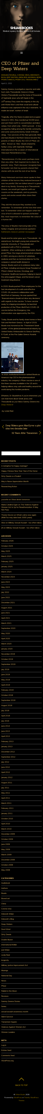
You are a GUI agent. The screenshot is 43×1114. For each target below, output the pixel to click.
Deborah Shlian (7, 914)
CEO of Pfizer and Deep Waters (20, 65)
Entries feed (6, 1050)
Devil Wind (5, 929)
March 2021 (6, 623)
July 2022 (5, 592)
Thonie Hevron (7, 515)
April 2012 (5, 772)
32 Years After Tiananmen (19, 433)
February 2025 (7, 561)
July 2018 (5, 710)
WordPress (18, 1097)
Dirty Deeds (6, 934)
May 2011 (5, 793)
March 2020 (6, 643)
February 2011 (7, 808)
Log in (3, 1045)
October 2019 (7, 659)
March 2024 (6, 571)
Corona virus (23, 75)
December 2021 (8, 602)
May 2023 (5, 587)
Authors (4, 888)
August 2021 (6, 607)
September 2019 (8, 664)
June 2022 (5, 597)
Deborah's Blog (7, 919)
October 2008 (7, 865)
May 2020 (5, 633)
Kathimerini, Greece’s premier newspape (17, 232)
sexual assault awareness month (14, 1011)
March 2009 (6, 854)
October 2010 (7, 818)
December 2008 (8, 859)
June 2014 (5, 726)
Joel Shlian (5, 950)
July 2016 (5, 721)
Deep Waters (12, 77)
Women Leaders (8, 1032)
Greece (11, 79)
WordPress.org (7, 1060)
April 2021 (5, 618)
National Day (6, 975)
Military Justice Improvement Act (14, 965)
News (38, 77)
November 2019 (8, 654)
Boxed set (5, 898)
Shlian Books (20, 1094)
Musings (32, 77)
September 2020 (8, 628)
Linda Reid (23, 77)
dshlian (4, 75)
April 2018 (5, 715)
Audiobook (5, 883)
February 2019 (7, 690)
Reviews (4, 996)
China (3, 903)
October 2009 (7, 839)
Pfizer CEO (20, 79)
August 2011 (6, 782)
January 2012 (6, 777)
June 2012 (5, 767)
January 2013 (6, 746)
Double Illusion (7, 939)
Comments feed (7, 1055)
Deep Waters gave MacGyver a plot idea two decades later (23, 427)
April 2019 (5, 685)
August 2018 (6, 705)
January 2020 (6, 649)
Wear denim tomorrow (20, 499)
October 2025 (7, 546)
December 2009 (8, 834)
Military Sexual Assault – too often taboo (25, 522)
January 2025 (6, 566)
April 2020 (5, 638)
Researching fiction (9, 486)
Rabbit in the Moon (9, 991)
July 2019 (5, 669)
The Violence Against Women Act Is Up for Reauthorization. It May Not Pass (19, 507)
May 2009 (5, 849)
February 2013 (7, 741)
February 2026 (7, 541)
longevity (5, 960)
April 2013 (5, 736)
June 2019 (5, 674)
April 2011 (5, 798)
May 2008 (5, 870)
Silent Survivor (7, 1016)
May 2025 (5, 551)
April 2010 (5, 823)
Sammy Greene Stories (10, 1001)
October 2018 (7, 695)
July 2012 (5, 762)
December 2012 (8, 751)
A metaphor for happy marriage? (14, 466)
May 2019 (5, 679)
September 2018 (8, 700)
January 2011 (6, 813)
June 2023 (5, 582)
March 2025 (6, 556)
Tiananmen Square (9, 1022)
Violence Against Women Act (13, 1027)
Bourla (13, 75)
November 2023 (8, 577)
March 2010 (6, 829)
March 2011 (6, 803)
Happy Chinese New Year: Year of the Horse (19, 471)
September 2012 (8, 757)
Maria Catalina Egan (9, 504)
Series (3, 1006)
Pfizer (4, 79)
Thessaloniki (31, 79)
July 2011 (5, 787)
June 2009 (5, 844)
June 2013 (5, 731)
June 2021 (5, 613)
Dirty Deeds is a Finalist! (11, 476)
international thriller (9, 944)
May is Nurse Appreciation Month (15, 481)
